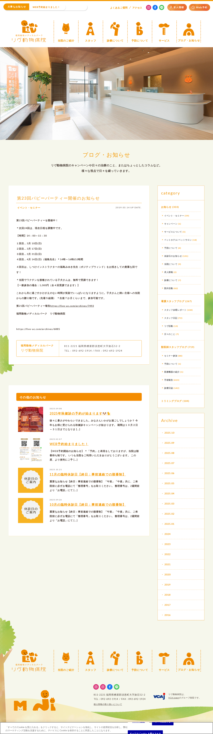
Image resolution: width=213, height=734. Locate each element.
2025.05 (169, 483)
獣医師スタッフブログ (174, 347)
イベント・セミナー (28, 209)
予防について (171, 248)
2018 (167, 594)
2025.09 (169, 442)
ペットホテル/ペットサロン (178, 240)
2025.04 (169, 493)
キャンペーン (171, 223)
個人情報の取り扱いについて (108, 704)
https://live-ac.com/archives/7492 (72, 307)
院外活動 (168, 288)
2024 (167, 533)
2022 (167, 554)
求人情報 (168, 272)
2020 (167, 574)
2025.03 (169, 503)
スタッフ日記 (171, 318)
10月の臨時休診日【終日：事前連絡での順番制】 (88, 506)
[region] (106, 728)
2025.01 (169, 523)
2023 (167, 544)
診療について (171, 280)
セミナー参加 (171, 355)
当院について (171, 264)
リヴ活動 (168, 326)
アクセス (137, 7)
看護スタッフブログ (172, 301)
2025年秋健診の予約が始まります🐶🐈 (80, 415)
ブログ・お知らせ (106, 154)
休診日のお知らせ (173, 256)
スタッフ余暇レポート (175, 310)
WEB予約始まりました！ (69, 445)
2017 (167, 604)
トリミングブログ (171, 400)
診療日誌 (168, 388)
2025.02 (169, 513)
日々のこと (169, 334)
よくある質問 (119, 7)
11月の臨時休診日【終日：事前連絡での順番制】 (88, 476)
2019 (167, 584)
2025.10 (169, 432)
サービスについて (173, 232)
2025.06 (169, 473)
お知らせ (166, 206)
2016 (167, 614)
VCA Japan (173, 697)
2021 (167, 564)
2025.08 (169, 452)
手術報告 (168, 380)
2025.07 (169, 463)
